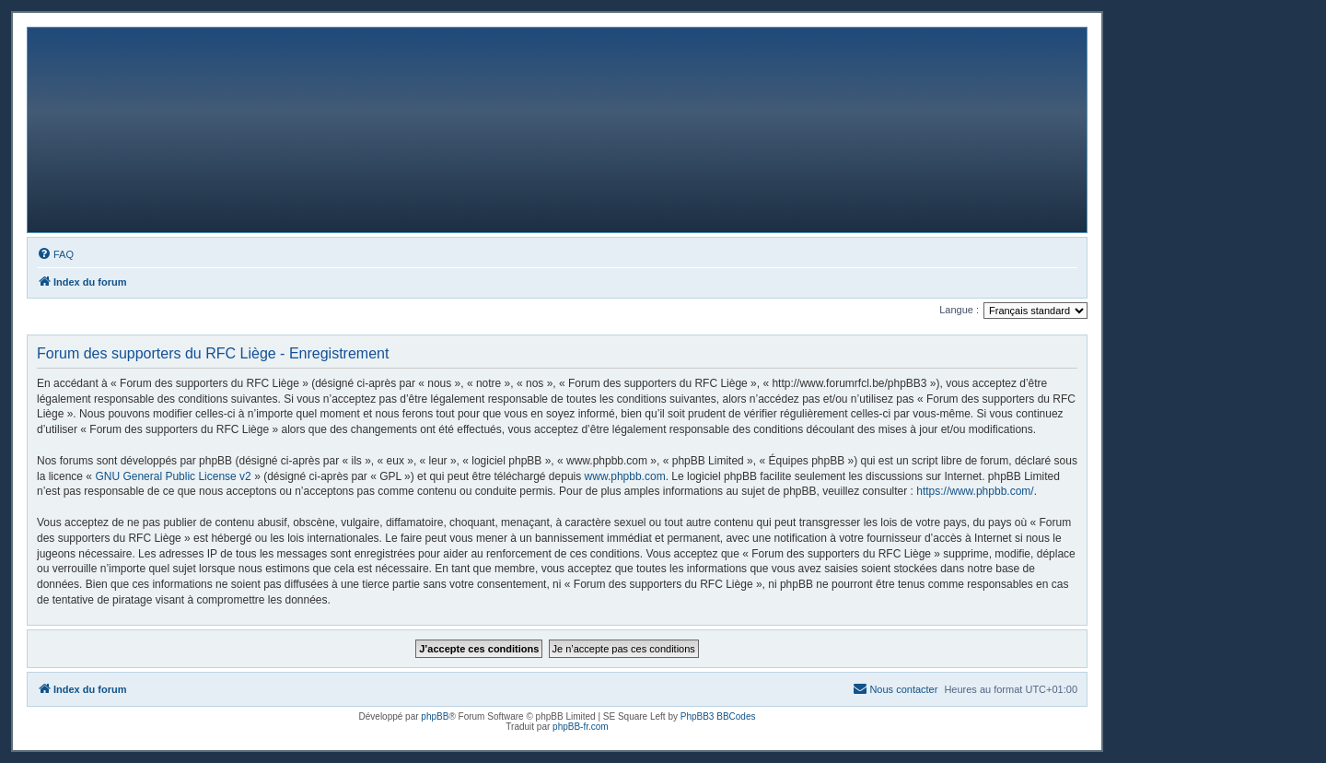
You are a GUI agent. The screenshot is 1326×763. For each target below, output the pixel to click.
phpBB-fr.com (580, 727)
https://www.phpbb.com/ (974, 491)
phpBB (434, 716)
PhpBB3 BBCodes (718, 716)
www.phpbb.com (625, 476)
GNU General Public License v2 (172, 476)
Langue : (959, 309)
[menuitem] (55, 254)
